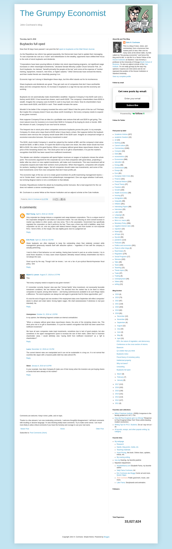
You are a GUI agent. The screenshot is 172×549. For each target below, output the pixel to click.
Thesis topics (119, 270)
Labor (117, 212)
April (119, 338)
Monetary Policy (120, 223)
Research (120, 444)
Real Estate (119, 251)
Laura (28, 349)
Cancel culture (120, 145)
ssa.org (117, 460)
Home (62, 429)
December (121, 316)
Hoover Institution (119, 60)
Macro (117, 218)
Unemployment (120, 279)
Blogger (106, 537)
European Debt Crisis (122, 176)
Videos (117, 281)
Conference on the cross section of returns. (132, 344)
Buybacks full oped (123, 370)
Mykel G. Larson (32, 275)
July (118, 329)
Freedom (118, 187)
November (121, 319)
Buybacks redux (122, 354)
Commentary (119, 148)
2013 (117, 397)
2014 (117, 394)
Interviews (118, 209)
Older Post (100, 429)
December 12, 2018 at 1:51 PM (43, 349)
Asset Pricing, (122, 453)
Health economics (121, 193)
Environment (119, 168)
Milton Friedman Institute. (124, 413)
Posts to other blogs (122, 248)
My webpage (119, 441)
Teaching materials (123, 450)
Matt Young (30, 214)
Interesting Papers (121, 207)
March (119, 374)
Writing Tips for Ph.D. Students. (126, 425)
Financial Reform (121, 182)
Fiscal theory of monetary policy (128, 357)
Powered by (132, 113)
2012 (117, 400)
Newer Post (25, 429)
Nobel (117, 232)
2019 (117, 310)
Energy (117, 165)
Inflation (117, 204)
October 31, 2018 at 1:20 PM (47, 314)
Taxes (117, 265)
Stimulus (118, 259)
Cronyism (118, 151)
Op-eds (117, 237)
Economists (119, 159)
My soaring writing (123, 457)
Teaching (118, 268)
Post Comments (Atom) (38, 433)
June (119, 332)
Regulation (118, 254)
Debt (116, 154)
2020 (117, 307)
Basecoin (120, 347)
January (120, 380)
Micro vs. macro (120, 220)
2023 (117, 297)
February (120, 377)
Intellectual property (124, 360)
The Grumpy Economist (63, 13)
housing (117, 195)
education (118, 162)
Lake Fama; (121, 483)
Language (118, 215)
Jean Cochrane (122, 478)
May (119, 335)
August (120, 326)
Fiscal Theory (120, 184)
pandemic (118, 240)
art (116, 140)
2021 (117, 304)
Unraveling (120, 367)
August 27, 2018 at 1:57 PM (50, 275)
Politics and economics (123, 245)
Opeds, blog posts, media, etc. (128, 447)
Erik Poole (30, 240)
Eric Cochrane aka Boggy (126, 473)
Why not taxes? (122, 363)
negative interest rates (123, 226)
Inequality (118, 201)
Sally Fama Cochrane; (125, 470)
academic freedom (121, 137)
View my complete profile (122, 76)
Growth (117, 190)
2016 (117, 387)
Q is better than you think (126, 351)
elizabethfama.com (124, 466)
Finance (118, 179)
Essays (117, 170)
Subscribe (132, 105)
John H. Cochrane (133, 42)
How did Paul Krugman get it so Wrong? (129, 418)
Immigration (119, 198)
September (121, 322)
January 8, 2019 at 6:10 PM (42, 366)
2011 (117, 403)
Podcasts (118, 243)
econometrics (119, 156)
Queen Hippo (121, 475)
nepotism (118, 229)
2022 (117, 301)
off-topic (117, 234)
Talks (116, 262)
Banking (118, 143)
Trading (117, 276)
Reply (28, 232)
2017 (117, 384)
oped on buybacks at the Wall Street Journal (76, 49)
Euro (116, 173)
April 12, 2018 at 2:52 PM (44, 240)
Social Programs (121, 257)
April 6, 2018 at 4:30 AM (44, 214)
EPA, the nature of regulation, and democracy (133, 341)
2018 (117, 313)
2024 (117, 294)
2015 (117, 391)
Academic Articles (121, 134)
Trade (117, 273)
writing (117, 284)
